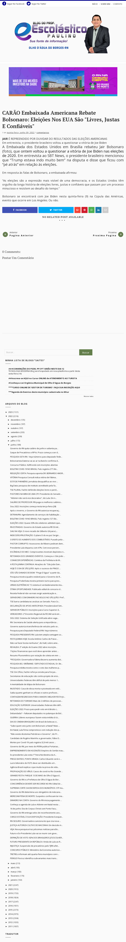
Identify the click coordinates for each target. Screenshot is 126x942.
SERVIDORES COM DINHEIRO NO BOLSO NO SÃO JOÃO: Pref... (37, 597)
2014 (10, 914)
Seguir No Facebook (13, 3)
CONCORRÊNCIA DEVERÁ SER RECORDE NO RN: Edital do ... (36, 783)
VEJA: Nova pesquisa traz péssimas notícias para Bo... (34, 829)
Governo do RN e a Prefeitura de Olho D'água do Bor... (35, 779)
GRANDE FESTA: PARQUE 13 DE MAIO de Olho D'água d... (35, 775)
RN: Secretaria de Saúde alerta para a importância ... (34, 622)
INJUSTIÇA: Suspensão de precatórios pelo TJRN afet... (34, 845)
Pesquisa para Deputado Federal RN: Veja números (34, 630)
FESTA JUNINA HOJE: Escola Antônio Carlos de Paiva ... (34, 639)
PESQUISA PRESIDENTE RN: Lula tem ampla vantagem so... (36, 634)
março (14, 871)
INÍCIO (95, 4)
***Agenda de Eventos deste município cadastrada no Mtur (38, 392)
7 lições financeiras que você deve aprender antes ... (34, 651)
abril (13, 867)
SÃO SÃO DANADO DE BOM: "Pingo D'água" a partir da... (35, 572)
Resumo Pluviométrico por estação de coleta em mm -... (35, 655)
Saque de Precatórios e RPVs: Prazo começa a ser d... (34, 452)
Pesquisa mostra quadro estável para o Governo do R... (35, 576)
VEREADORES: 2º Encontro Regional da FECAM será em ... (35, 614)
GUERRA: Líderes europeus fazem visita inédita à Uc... (34, 717)
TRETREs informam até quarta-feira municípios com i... (34, 854)
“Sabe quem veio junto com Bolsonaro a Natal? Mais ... (35, 725)
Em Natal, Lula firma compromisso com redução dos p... (35, 730)
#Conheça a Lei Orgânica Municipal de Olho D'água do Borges (39, 383)
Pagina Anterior (22, 235)
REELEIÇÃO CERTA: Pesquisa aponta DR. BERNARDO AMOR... (37, 473)
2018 (10, 897)
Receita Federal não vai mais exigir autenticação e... (33, 593)
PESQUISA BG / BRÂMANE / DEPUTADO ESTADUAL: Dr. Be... (36, 663)
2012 (10, 922)
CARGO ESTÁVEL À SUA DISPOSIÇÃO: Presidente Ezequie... (36, 816)
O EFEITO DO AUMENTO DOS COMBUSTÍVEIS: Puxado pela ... (37, 539)
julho (13, 440)
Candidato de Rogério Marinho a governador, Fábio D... (35, 738)
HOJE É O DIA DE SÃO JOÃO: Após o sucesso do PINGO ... (35, 568)
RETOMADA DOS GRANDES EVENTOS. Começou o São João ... (37, 556)
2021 (10, 885)
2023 (10, 412)
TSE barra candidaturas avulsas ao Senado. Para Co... (35, 601)
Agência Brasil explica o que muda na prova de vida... (34, 767)
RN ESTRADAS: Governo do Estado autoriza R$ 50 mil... (35, 527)
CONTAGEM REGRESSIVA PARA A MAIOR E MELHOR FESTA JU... (37, 696)
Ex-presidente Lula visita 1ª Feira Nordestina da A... (33, 754)
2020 (10, 889)
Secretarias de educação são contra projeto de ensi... (34, 676)
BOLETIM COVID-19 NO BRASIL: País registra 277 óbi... (34, 469)
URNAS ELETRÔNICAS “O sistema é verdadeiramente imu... (36, 585)
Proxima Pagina (104, 235)
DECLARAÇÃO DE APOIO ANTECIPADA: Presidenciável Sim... (36, 605)
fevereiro (15, 875)
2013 (10, 918)
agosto (14, 436)
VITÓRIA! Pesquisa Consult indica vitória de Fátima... (33, 477)
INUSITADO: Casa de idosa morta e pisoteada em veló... (35, 688)
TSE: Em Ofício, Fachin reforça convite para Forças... (33, 672)
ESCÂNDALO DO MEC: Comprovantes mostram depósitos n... (37, 551)
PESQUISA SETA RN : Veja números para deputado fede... (36, 456)
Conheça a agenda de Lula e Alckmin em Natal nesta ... (35, 804)
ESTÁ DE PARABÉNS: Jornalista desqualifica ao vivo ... (34, 481)
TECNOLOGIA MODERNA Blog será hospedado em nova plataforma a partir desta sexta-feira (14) (44, 372)
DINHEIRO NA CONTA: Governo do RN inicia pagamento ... (36, 800)
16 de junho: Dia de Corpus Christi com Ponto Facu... (33, 808)
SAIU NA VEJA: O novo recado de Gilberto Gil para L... (34, 531)
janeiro (14, 879)
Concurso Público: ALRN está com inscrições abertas (34, 465)
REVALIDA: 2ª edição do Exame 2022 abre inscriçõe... (33, 647)
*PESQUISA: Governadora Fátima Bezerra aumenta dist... (36, 659)
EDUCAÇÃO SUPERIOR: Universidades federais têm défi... (36, 705)
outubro (15, 428)
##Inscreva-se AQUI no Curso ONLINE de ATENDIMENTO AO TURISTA (42, 378)
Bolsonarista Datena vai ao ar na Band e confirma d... (34, 460)
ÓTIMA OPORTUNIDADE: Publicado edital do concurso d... (36, 589)
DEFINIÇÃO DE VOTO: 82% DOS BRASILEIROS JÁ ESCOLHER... (36, 837)
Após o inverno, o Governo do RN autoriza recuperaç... (35, 510)
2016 (10, 905)
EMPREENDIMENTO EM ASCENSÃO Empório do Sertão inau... (37, 750)
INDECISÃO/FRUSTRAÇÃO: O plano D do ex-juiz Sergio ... (35, 535)
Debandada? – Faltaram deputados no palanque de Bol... (36, 713)
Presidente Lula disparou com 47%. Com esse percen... (35, 547)
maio (13, 863)
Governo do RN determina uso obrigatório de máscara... (35, 792)
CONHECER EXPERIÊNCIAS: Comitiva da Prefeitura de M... (35, 560)
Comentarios (42, 132)
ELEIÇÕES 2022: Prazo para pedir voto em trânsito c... (34, 709)
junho (14, 444)
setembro (15, 432)
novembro (16, 424)
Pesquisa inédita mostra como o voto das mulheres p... (35, 667)
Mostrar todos (88, 396)
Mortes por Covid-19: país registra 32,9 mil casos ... (33, 742)
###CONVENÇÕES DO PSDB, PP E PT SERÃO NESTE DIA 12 (36, 368)
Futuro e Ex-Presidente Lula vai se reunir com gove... (34, 833)
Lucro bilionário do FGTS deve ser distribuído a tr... (33, 763)
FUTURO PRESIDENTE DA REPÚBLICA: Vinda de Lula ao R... (36, 841)
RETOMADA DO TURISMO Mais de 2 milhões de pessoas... (36, 701)
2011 (10, 926)
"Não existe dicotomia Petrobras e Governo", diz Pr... (34, 734)
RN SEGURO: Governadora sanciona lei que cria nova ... (35, 821)
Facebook (20, 210)
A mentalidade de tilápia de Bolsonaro (27, 684)
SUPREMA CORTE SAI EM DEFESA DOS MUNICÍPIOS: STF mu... (37, 788)
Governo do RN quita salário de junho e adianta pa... (34, 448)
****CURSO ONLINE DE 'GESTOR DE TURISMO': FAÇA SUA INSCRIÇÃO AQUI (44, 387)
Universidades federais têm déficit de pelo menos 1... (34, 680)
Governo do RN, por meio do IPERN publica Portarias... (34, 746)
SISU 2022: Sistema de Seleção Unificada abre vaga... (34, 618)
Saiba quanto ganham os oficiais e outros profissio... (34, 692)
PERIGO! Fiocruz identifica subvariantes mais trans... (34, 858)
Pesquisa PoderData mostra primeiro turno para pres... (35, 580)
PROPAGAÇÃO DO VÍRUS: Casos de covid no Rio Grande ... (36, 771)
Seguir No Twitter (36, 3)
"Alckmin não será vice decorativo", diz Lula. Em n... (33, 498)
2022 (10, 416)
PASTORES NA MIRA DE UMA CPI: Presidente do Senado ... (36, 494)
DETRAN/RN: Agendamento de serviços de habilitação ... (35, 514)
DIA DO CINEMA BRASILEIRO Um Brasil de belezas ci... (34, 721)
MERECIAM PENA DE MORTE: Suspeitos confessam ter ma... (36, 796)
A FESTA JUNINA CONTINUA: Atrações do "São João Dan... (35, 564)
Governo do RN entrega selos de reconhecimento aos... (35, 812)
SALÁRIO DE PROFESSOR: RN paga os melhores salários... (36, 502)
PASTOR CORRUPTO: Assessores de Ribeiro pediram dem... (37, 543)
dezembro (16, 419)
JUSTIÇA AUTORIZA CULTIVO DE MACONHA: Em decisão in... (36, 825)
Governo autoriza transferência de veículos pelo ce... (34, 626)
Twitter (56, 210)
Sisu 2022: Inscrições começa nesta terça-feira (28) (33, 506)
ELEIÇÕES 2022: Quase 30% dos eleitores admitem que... (35, 523)
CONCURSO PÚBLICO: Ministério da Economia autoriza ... (35, 850)
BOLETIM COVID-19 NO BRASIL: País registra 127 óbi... (34, 518)
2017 (10, 901)
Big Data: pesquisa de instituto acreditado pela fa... (33, 485)
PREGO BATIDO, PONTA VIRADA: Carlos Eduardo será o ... (36, 759)
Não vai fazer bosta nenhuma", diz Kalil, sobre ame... (34, 643)
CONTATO (117, 4)
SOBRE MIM (105, 4)
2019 (10, 893)
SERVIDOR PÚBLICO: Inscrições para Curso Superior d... (35, 610)
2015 (10, 909)
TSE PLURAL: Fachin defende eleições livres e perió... (34, 489)
